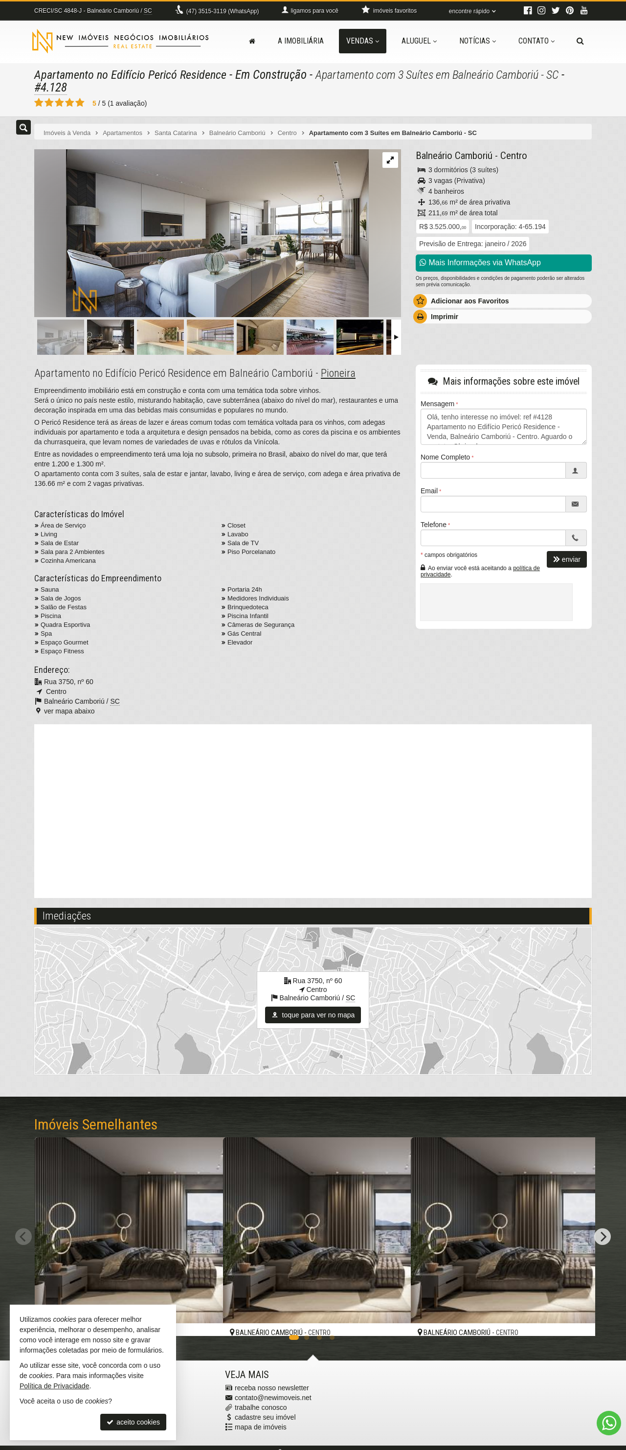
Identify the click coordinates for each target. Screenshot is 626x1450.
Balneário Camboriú (454, 155)
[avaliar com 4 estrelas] (69, 102)
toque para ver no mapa (313, 1014)
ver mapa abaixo (69, 710)
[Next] (602, 1236)
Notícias (477, 41)
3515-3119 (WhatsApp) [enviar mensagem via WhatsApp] (222, 11)
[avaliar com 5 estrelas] (80, 102)
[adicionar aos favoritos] (205, 1319)
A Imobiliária (301, 41)
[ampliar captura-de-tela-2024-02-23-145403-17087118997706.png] (201, 233)
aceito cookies (133, 1422)
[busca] (580, 41)
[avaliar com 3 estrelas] (59, 102)
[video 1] (313, 809)
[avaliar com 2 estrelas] (49, 102)
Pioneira (338, 373)
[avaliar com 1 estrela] (39, 102)
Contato (536, 41)
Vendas (362, 41)
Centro (513, 155)
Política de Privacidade (54, 1386)
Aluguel (419, 41)
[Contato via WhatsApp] (609, 1423)
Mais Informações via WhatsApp (480, 262)
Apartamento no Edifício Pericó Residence (133, 75)
